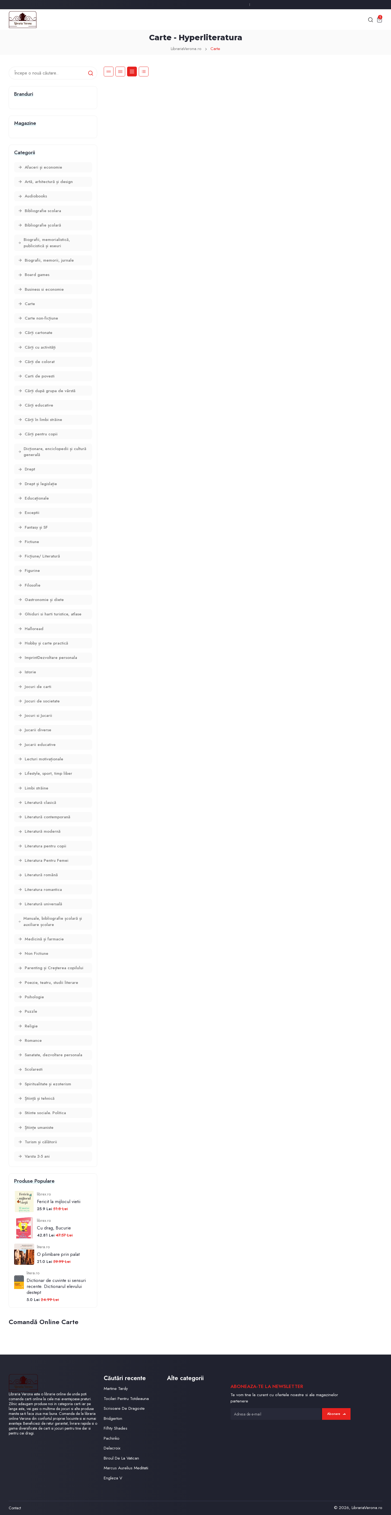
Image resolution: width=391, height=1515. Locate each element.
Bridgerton (113, 1418)
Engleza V (113, 1478)
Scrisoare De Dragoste (124, 1408)
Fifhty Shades (115, 1428)
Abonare (336, 1413)
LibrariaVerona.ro (186, 49)
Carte (215, 49)
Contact (15, 1508)
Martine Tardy (116, 1389)
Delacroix (112, 1448)
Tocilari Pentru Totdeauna (126, 1399)
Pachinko (111, 1438)
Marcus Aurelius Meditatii (126, 1468)
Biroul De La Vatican (121, 1458)
